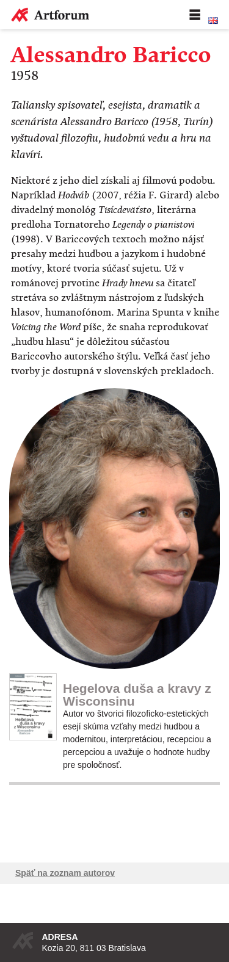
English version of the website (213, 20)
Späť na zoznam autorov (65, 873)
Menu (194, 14)
